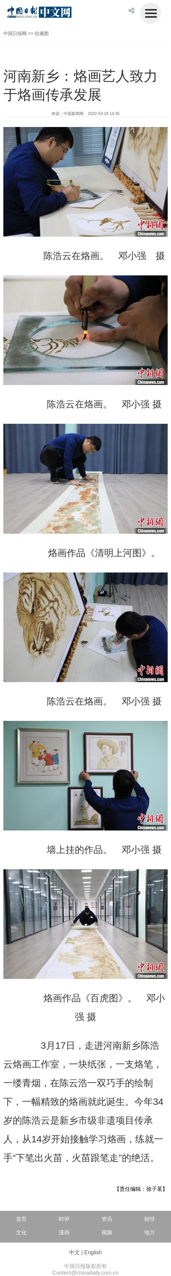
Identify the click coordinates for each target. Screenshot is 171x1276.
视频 (107, 1232)
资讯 (107, 1219)
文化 (21, 1232)
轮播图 (42, 33)
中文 (74, 1252)
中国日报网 (15, 33)
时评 (64, 1219)
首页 (21, 1219)
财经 (149, 1219)
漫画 (64, 1232)
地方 (149, 1232)
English (93, 1252)
